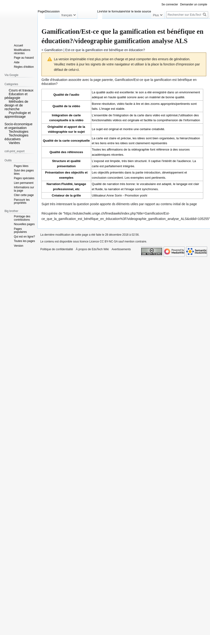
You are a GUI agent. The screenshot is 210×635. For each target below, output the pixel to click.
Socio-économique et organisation (18, 126)
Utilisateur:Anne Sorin (107, 195)
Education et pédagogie (15, 96)
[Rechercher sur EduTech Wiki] (187, 14)
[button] (6, 90)
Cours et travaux (21, 90)
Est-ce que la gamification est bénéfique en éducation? (105, 50)
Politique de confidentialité (56, 249)
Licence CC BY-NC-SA (103, 241)
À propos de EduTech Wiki (92, 249)
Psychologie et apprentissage (17, 114)
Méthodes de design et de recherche (16, 105)
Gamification (53, 50)
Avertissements (121, 249)
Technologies (18, 131)
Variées (14, 143)
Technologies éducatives (16, 137)
